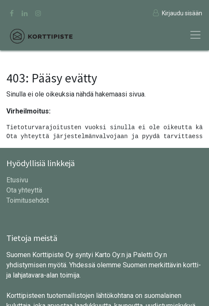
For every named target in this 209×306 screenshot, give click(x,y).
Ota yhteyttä (24, 190)
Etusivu (17, 180)
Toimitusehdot (27, 200)
